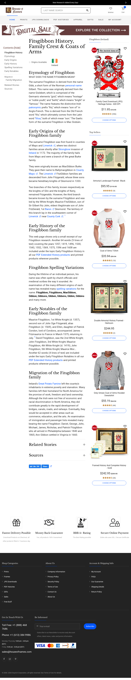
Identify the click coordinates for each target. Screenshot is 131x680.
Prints (24, 20)
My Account (115, 20)
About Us (51, 597)
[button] (57, 443)
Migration (8, 77)
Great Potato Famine (49, 383)
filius (38, 118)
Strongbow (64, 149)
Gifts (91, 20)
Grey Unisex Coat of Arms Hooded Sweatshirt (109, 394)
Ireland (32, 152)
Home (12, 20)
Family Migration (14, 80)
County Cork (53, 216)
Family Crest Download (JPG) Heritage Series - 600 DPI (109, 102)
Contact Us (52, 592)
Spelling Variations (13, 67)
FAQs (93, 577)
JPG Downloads (40, 20)
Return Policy (96, 592)
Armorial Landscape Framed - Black (109, 181)
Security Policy (53, 582)
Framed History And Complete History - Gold (109, 466)
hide (17, 47)
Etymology (9, 56)
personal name (73, 85)
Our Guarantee (97, 582)
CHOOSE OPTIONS (109, 120)
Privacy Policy (53, 577)
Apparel (78, 20)
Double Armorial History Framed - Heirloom (109, 321)
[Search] (87, 10)
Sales (6, 597)
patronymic (35, 107)
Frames (7, 577)
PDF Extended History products (53, 254)
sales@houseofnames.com (17, 651)
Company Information (56, 572)
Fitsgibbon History (13, 52)
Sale (100, 20)
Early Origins (10, 60)
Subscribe (90, 626)
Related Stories (11, 85)
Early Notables (11, 71)
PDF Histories (61, 20)
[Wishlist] (125, 48)
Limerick (47, 145)
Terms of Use (53, 587)
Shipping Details (97, 587)
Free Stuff (8, 602)
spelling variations (66, 288)
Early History (10, 63)
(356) (114, 114)
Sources (8, 88)
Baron (47, 209)
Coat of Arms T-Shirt (109, 251)
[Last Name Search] (65, 10)
